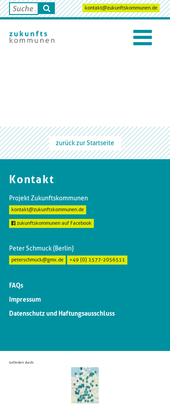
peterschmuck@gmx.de (37, 260)
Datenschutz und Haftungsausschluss (62, 313)
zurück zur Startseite (85, 143)
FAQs (16, 285)
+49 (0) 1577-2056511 (97, 260)
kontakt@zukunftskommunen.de (121, 8)
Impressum (25, 299)
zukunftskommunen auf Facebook (51, 223)
